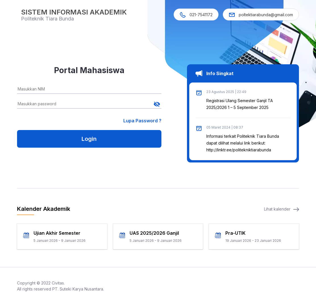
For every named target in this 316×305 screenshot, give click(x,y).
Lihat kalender (281, 209)
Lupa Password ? (142, 120)
